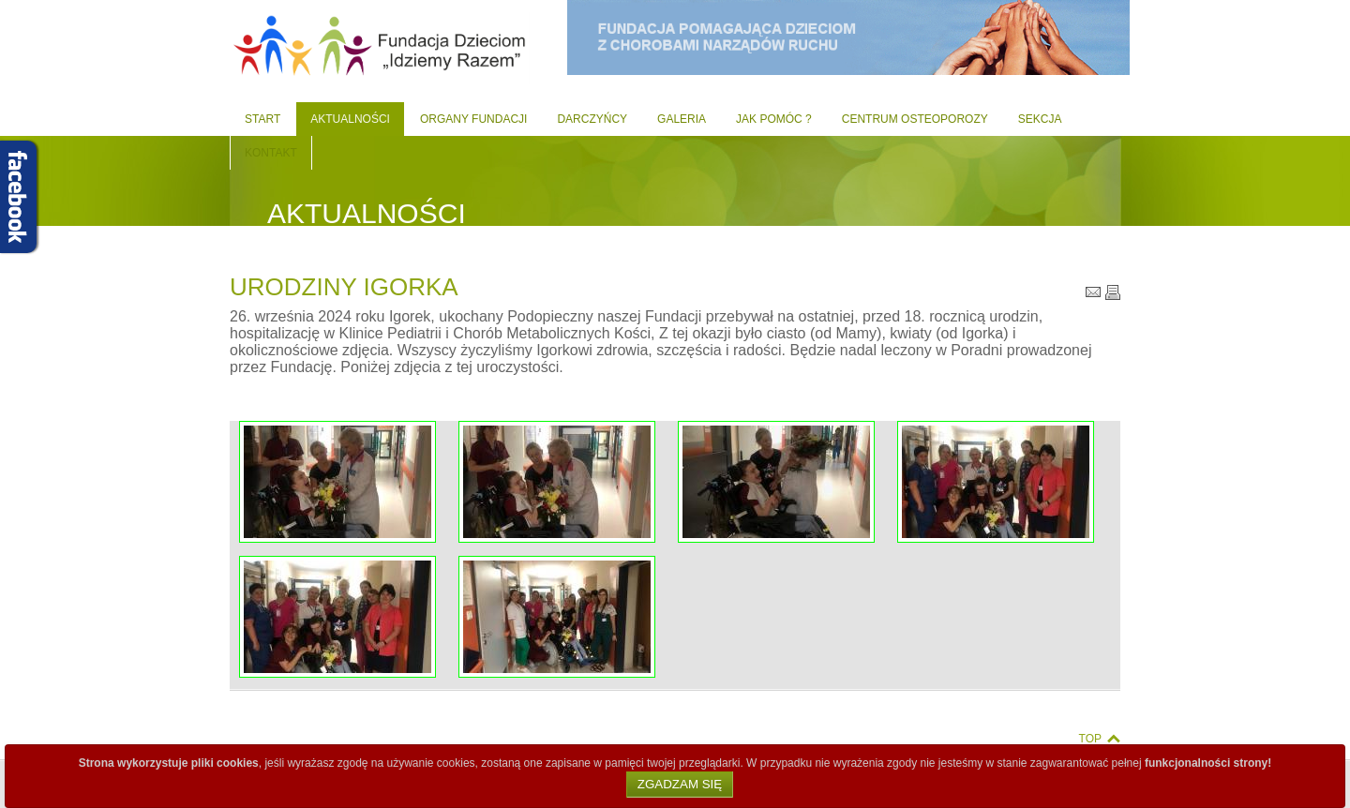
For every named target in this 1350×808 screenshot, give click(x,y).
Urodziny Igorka (344, 287)
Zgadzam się (680, 784)
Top (1090, 738)
